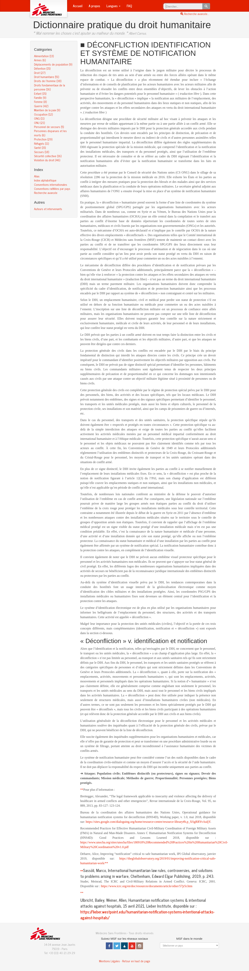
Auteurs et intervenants (48, 208)
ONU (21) (39, 122)
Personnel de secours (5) (49, 126)
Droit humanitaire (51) (46, 76)
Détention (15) (42, 68)
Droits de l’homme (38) (47, 80)
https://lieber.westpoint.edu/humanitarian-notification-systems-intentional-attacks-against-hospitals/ (147, 915)
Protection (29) (43, 139)
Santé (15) (40, 147)
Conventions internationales (50, 184)
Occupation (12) (43, 114)
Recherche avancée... (194, 13)
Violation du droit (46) (47, 160)
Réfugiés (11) (41, 143)
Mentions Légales (109, 961)
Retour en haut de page (136, 961)
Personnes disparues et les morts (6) (50, 132)
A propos (94, 5)
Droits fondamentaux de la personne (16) (49, 87)
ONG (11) (39, 118)
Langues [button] (113, 5)
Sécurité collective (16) (47, 155)
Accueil (77, 5)
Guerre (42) (41, 105)
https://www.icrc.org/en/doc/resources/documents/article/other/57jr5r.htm (146, 886)
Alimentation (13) (44, 55)
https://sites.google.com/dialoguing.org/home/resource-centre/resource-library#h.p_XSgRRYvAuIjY (148, 821)
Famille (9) (40, 97)
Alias (36, 176)
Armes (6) (40, 60)
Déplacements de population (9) (53, 64)
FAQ (129, 5)
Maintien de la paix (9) (47, 110)
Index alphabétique (45, 180)
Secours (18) (41, 151)
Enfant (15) (40, 93)
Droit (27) (39, 72)
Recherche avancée (45, 192)
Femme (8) (40, 101)
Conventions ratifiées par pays (52, 188)
